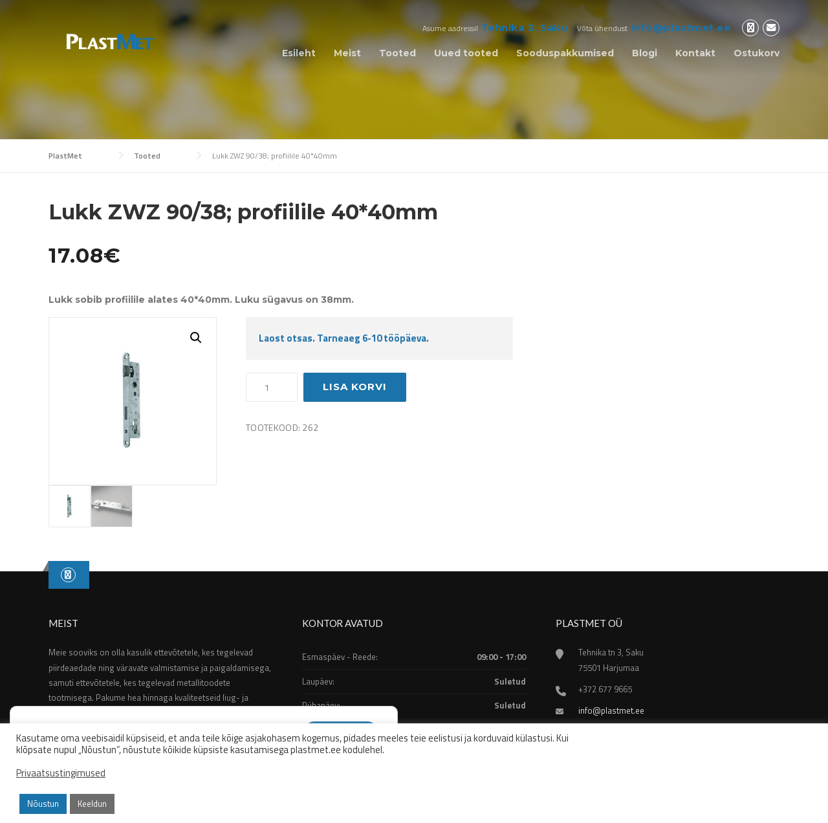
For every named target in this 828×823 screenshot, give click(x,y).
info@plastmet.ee (680, 27)
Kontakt (695, 53)
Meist (347, 53)
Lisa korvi (355, 386)
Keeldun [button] (92, 803)
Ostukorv (756, 53)
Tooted (397, 53)
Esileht (299, 53)
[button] (196, 337)
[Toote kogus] (272, 387)
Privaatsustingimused (60, 773)
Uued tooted (466, 53)
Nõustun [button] (43, 803)
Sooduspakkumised (565, 53)
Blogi (644, 53)
